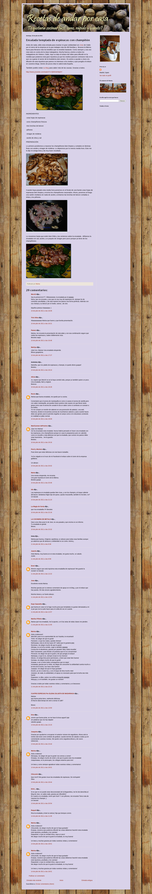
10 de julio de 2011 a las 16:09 (41, 311)
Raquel (33, 810)
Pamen (33, 330)
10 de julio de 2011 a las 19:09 (41, 419)
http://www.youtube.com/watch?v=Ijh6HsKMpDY (44, 72)
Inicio (61, 880)
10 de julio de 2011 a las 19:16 (41, 442)
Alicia (33, 377)
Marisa (33, 631)
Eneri (33, 566)
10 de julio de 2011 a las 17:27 (41, 355)
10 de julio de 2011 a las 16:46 (41, 340)
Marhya (33, 347)
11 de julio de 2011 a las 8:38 (41, 544)
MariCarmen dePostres (39, 426)
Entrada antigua (87, 880)
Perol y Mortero (36, 449)
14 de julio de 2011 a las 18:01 (41, 844)
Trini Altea (34, 317)
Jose (81, 45)
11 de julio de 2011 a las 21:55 (41, 625)
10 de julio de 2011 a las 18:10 (41, 370)
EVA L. (33, 789)
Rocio (33, 394)
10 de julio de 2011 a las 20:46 (41, 483)
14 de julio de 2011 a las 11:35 (41, 816)
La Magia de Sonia (37, 506)
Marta (33, 473)
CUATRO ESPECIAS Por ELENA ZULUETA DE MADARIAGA (52, 693)
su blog (46, 68)
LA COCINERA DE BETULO (41, 519)
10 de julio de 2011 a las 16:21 (41, 323)
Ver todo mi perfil (105, 75)
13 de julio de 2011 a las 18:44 (41, 782)
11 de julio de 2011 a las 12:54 (41, 597)
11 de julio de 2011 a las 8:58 (41, 559)
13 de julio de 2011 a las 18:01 (41, 767)
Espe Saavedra (36, 604)
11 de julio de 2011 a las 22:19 (41, 686)
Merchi (33, 294)
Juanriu (34, 551)
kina (32, 715)
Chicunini (34, 774)
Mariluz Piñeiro (36, 619)
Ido (32, 489)
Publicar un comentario (37, 876)
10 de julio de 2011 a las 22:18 (41, 512)
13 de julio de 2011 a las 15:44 (41, 744)
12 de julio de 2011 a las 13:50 (41, 708)
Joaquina (34, 732)
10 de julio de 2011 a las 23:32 (41, 529)
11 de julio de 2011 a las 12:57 (41, 612)
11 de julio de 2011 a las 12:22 (41, 574)
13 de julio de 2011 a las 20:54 (41, 803)
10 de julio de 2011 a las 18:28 (41, 387)
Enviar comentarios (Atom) (45, 884)
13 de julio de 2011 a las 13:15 (41, 725)
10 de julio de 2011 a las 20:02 (41, 466)
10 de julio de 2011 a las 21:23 (41, 500)
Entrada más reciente (34, 880)
